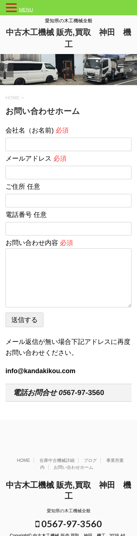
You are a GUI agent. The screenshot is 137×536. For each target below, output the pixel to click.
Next (130, 70)
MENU (26, 9)
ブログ (90, 460)
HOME (23, 460)
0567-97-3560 (68, 523)
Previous (7, 70)
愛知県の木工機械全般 (69, 510)
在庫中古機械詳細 (57, 460)
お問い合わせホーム (73, 467)
